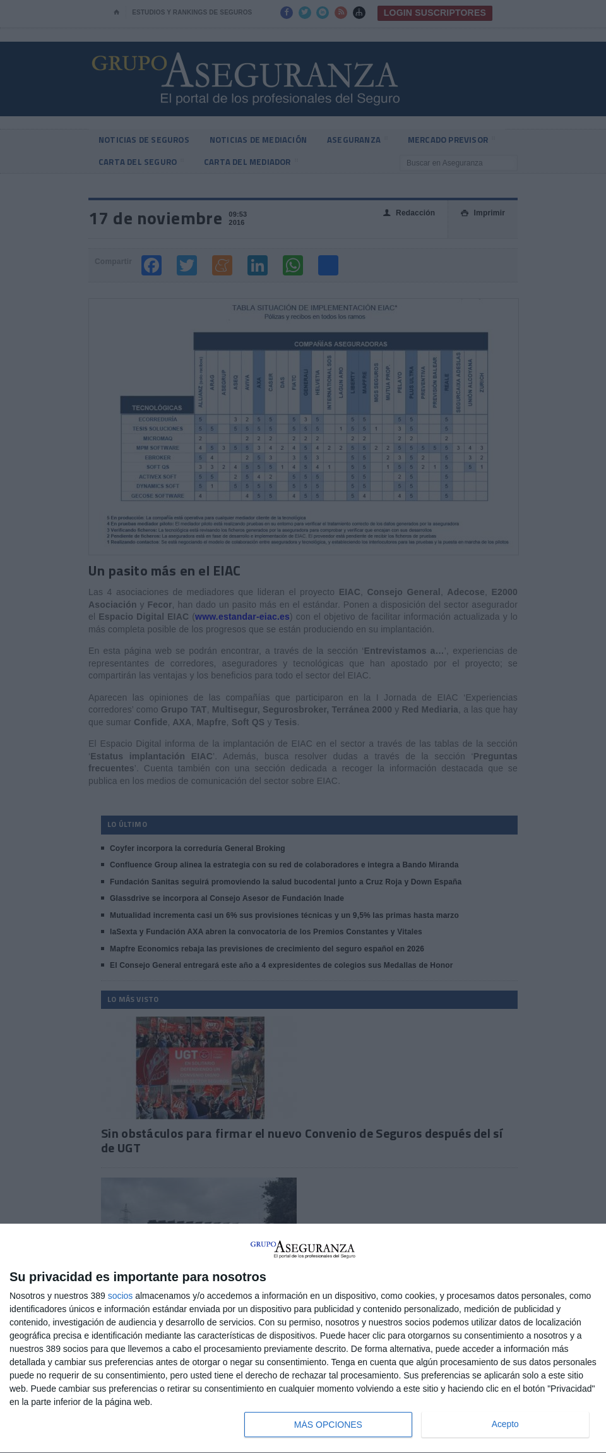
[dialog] (303, 1338)
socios (120, 1295)
